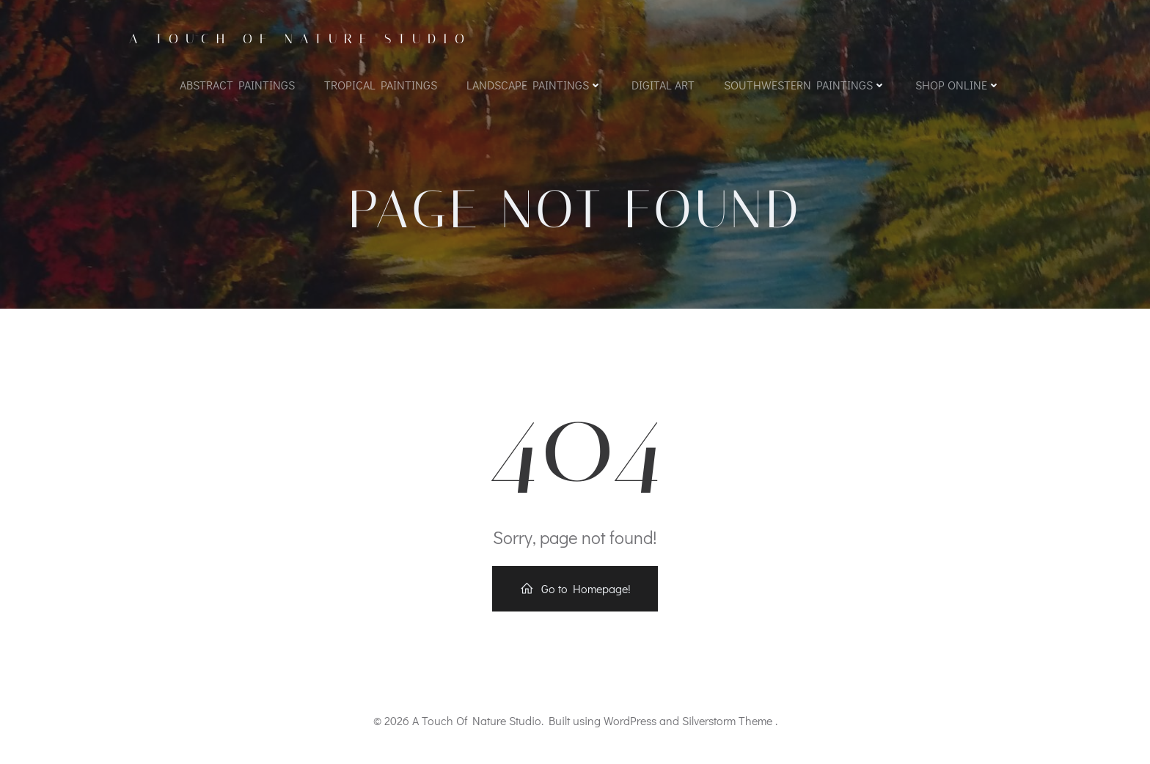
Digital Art (663, 84)
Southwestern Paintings (805, 84)
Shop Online (957, 84)
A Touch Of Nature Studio (300, 39)
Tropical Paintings (380, 84)
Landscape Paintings (534, 84)
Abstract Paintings (237, 84)
